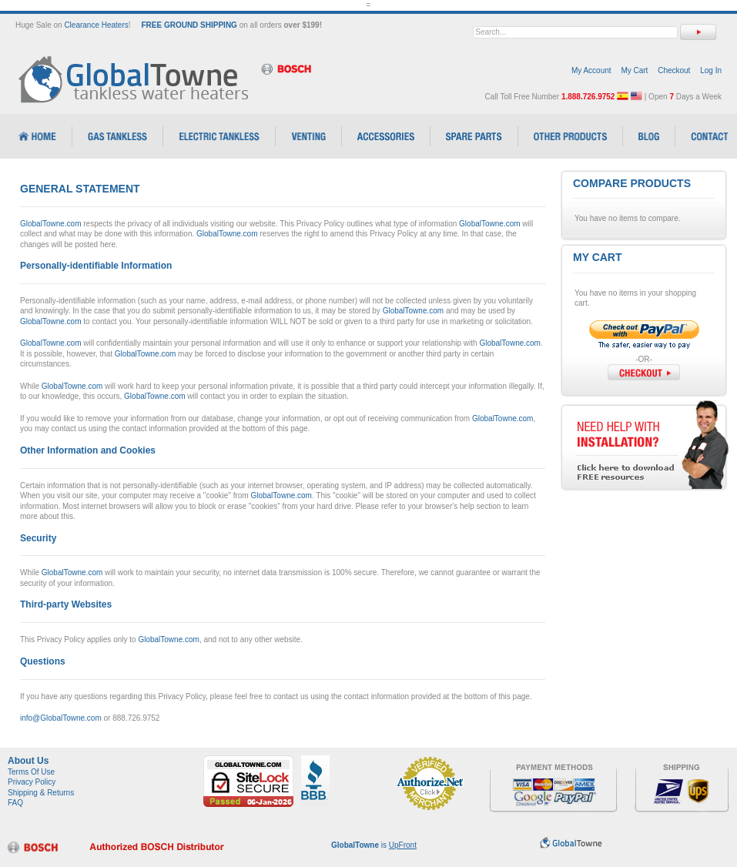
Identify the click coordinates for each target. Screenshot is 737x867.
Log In (711, 70)
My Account (591, 70)
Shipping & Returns (41, 792)
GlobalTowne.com (50, 223)
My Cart (634, 70)
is (374, 845)
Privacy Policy (31, 782)
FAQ (15, 802)
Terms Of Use (31, 772)
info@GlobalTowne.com (61, 718)
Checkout (674, 70)
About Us (28, 760)
